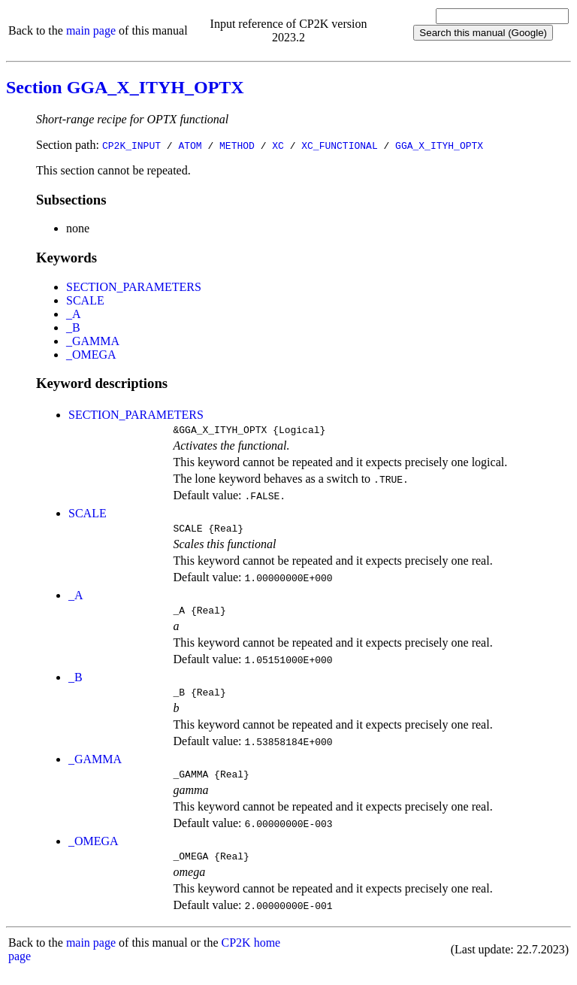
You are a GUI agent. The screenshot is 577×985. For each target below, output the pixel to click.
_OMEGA (91, 354)
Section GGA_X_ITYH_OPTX (125, 87)
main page (91, 30)
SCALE (85, 300)
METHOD (237, 145)
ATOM (189, 145)
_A (73, 314)
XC (278, 145)
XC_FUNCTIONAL (339, 145)
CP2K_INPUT (131, 145)
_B (73, 327)
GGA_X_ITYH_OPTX (439, 145)
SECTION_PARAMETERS (133, 286)
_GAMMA (92, 341)
